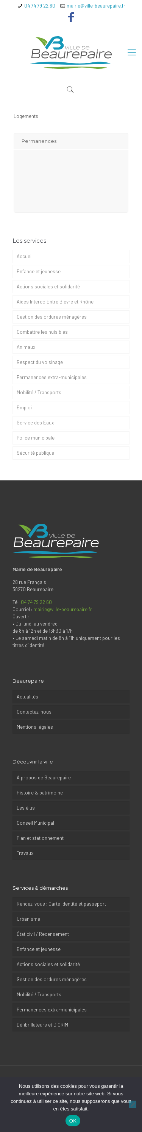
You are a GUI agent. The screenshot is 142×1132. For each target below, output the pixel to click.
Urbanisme (28, 919)
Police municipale (36, 438)
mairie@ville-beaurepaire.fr (96, 6)
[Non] (132, 1104)
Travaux (25, 853)
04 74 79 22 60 (39, 6)
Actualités (27, 697)
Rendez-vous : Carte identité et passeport (61, 904)
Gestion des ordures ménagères (52, 317)
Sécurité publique (35, 453)
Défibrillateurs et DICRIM (42, 1025)
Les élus (26, 808)
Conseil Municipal (35, 823)
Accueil (25, 256)
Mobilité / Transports (39, 392)
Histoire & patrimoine (40, 793)
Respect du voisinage (40, 362)
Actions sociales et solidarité (48, 286)
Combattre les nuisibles (42, 332)
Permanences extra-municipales (52, 377)
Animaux (26, 347)
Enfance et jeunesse (39, 271)
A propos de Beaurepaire (44, 777)
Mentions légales (35, 727)
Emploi (24, 407)
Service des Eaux (35, 423)
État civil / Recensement (43, 934)
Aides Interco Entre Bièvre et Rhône (55, 302)
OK (72, 1121)
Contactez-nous (34, 712)
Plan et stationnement (41, 838)
